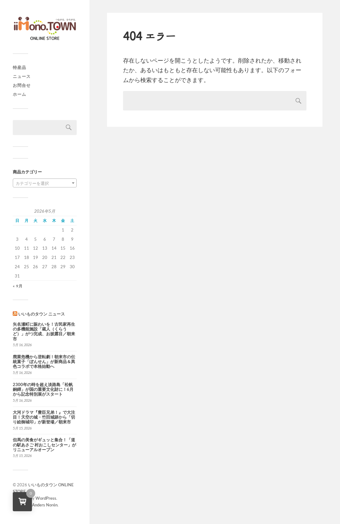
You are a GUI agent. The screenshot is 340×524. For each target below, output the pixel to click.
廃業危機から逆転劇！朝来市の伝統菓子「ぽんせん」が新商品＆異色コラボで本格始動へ (44, 361)
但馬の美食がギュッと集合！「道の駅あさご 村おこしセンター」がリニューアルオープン (44, 444)
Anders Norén (45, 504)
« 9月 (18, 286)
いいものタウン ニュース (41, 313)
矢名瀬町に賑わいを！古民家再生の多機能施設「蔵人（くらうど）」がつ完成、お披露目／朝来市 (44, 331)
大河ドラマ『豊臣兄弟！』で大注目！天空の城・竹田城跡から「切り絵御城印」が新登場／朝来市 (44, 417)
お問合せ (22, 85)
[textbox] (44, 183)
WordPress (45, 498)
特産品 (19, 67)
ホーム (19, 94)
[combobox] (45, 182)
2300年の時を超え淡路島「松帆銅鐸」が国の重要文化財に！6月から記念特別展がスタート (43, 389)
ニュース (22, 76)
